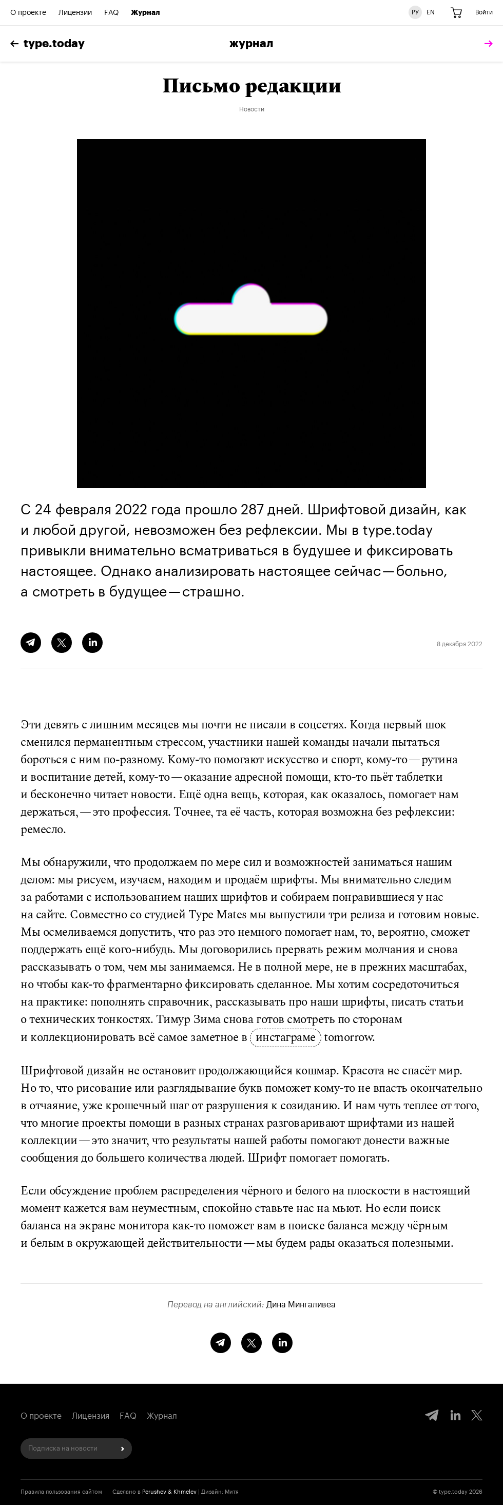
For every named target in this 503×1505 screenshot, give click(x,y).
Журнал (145, 12)
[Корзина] (456, 13)
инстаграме (285, 1038)
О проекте (28, 12)
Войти (484, 12)
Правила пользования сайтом (61, 1492)
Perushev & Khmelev (169, 1492)
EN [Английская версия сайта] (431, 12)
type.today (47, 43)
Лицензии (75, 12)
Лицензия (90, 1416)
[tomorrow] (486, 44)
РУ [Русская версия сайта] (415, 12)
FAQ (111, 12)
